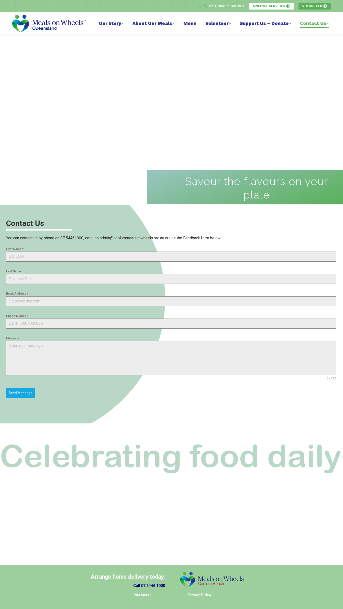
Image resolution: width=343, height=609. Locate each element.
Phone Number (17, 316)
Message (12, 338)
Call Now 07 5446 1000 (224, 6)
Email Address (17, 293)
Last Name (13, 271)
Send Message (21, 393)
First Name (14, 249)
